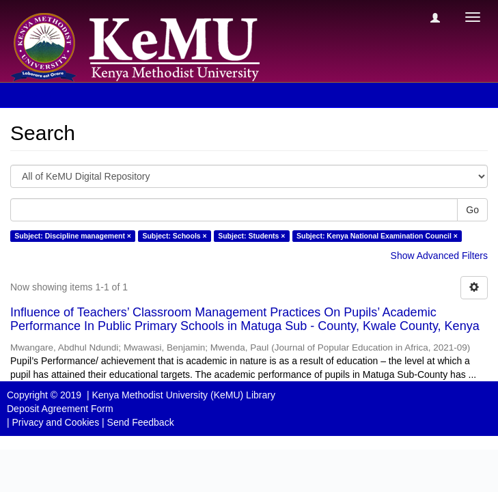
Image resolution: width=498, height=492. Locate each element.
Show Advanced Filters (439, 255)
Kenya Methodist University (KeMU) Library (183, 395)
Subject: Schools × (174, 236)
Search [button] (40, 95)
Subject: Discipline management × (72, 236)
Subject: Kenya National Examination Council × (377, 236)
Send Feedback (140, 422)
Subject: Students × (251, 236)
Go (472, 209)
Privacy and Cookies (56, 422)
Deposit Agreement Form (60, 408)
